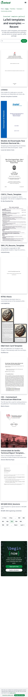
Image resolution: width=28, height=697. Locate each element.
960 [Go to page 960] (24, 518)
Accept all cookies (19, 695)
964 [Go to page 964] (16, 521)
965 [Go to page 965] (21, 521)
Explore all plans (14, 570)
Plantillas (12, 9)
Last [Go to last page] (22, 525)
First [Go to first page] (4, 518)
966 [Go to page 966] (3, 525)
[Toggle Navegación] (25, 2)
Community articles (6, 11)
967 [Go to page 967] (7, 525)
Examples (19, 9)
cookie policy (13, 693)
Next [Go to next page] (16, 525)
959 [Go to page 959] (19, 518)
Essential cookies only (7, 695)
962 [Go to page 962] (7, 521)
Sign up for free (14, 566)
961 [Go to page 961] (3, 521)
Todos (7, 9)
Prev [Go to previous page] (10, 518)
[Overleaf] (5, 2)
